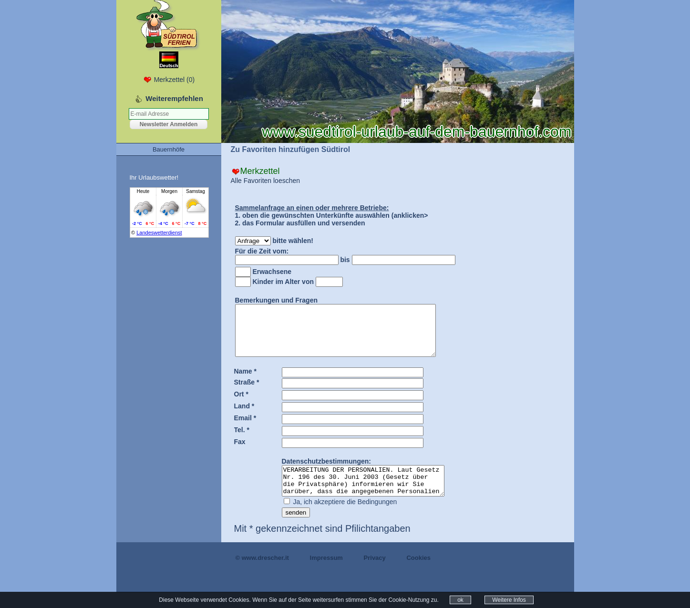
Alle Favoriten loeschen (265, 180)
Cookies (418, 573)
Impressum (326, 573)
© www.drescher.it (262, 573)
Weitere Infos (508, 600)
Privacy (375, 573)
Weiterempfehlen (174, 98)
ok (460, 600)
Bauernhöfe (169, 149)
